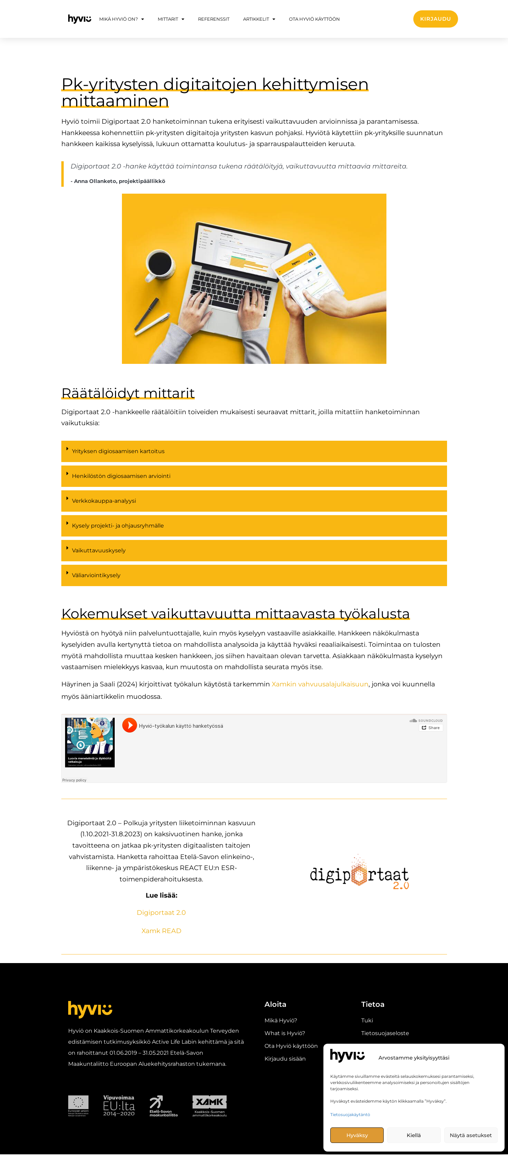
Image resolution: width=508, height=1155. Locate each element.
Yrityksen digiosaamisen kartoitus (118, 452)
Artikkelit (259, 19)
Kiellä (414, 1135)
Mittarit (171, 19)
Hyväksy (357, 1135)
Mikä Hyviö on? (121, 19)
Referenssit (213, 19)
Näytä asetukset (471, 1135)
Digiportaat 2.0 (161, 913)
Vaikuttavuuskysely (99, 551)
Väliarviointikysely (96, 576)
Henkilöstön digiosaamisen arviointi (121, 477)
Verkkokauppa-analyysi (104, 502)
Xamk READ (162, 931)
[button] (254, 454)
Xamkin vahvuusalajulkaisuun (320, 685)
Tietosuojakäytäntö (350, 1114)
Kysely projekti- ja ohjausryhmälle (118, 526)
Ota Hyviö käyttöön (314, 19)
